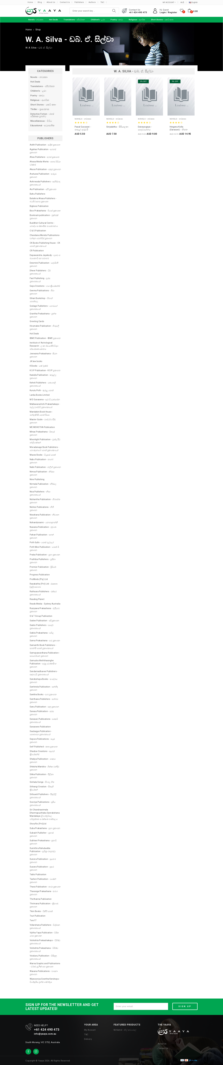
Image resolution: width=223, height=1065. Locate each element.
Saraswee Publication (40, 727)
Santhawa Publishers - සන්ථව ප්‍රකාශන (44, 700)
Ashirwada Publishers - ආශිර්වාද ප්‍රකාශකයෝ (45, 183)
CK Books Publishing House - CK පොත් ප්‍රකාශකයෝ (45, 244)
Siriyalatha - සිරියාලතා (117, 127)
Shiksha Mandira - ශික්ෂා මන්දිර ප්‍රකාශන (44, 768)
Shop (38, 29)
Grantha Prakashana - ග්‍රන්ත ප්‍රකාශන (43, 315)
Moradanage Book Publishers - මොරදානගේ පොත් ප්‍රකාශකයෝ (44, 448)
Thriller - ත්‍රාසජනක (39, 109)
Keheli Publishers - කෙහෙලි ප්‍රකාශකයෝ (43, 384)
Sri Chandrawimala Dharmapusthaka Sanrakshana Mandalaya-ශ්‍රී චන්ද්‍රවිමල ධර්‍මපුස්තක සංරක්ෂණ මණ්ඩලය (45, 814)
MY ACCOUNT (169, 2)
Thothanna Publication (41, 899)
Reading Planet (37, 599)
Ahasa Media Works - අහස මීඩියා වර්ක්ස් (45, 163)
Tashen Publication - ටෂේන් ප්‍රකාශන (43, 880)
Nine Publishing (37, 479)
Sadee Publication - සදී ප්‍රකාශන (44, 620)
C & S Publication (38, 230)
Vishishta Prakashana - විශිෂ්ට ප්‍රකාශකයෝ (44, 949)
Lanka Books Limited (40, 395)
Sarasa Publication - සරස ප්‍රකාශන (42, 713)
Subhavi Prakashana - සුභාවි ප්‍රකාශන (43, 842)
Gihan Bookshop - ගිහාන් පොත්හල (41, 300)
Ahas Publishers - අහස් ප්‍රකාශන (44, 157)
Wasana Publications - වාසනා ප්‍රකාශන (44, 972)
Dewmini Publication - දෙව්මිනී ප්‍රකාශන (44, 264)
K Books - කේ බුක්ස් (39, 366)
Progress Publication (40, 575)
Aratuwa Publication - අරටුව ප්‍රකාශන (43, 175)
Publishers (79, 2)
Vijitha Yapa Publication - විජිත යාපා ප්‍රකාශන (44, 934)
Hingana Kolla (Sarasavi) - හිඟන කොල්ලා (179, 128)
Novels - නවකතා (39, 77)
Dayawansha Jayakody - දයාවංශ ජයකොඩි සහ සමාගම (45, 256)
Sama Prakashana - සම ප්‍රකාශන (45, 640)
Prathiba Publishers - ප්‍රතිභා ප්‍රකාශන (43, 561)
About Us (51, 2)
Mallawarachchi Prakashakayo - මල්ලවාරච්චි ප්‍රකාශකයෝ (45, 405)
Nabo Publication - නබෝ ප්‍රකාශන (41, 461)
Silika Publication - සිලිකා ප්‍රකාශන (42, 776)
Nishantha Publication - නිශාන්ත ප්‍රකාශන (45, 501)
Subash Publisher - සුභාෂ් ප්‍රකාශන (41, 834)
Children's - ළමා (38, 91)
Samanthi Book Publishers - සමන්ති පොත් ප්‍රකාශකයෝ (43, 646)
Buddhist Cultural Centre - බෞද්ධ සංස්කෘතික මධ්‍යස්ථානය (44, 224)
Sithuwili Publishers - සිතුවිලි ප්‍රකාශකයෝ (43, 796)
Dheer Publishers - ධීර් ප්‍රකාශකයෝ (40, 272)
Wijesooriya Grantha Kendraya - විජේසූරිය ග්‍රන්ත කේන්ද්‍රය (45, 980)
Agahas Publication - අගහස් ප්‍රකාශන (43, 151)
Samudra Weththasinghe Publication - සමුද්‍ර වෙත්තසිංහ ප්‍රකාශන (43, 663)
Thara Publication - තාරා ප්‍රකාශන (45, 887)
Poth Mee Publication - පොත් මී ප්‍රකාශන (44, 548)
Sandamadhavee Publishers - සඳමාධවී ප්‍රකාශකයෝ (44, 673)
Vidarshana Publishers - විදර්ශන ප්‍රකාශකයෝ (45, 926)
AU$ (182, 2)
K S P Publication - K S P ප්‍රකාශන (45, 370)
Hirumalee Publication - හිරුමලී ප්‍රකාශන (44, 327)
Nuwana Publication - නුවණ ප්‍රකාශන (43, 528)
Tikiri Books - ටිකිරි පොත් (41, 911)
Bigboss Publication (39, 206)
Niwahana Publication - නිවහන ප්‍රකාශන (44, 516)
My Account (90, 1030)
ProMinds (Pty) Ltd (39, 579)
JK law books (36, 361)
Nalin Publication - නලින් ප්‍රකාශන (45, 467)
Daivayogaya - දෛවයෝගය (145, 128)
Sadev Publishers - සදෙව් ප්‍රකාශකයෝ (41, 626)
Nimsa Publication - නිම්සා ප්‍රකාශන (42, 473)
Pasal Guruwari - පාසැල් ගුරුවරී (83, 128)
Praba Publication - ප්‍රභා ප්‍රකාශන (45, 555)
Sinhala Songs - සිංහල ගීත (42, 782)
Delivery (88, 1039)
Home (30, 2)
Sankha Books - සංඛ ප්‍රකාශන (43, 694)
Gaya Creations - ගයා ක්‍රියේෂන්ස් (45, 286)
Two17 (33, 920)
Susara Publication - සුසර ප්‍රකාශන (42, 868)
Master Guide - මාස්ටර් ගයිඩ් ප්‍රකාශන (43, 421)
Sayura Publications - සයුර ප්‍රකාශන (42, 740)
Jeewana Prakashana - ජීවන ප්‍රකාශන (43, 355)
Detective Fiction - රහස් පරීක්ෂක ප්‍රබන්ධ (42, 115)
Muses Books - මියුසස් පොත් (43, 455)
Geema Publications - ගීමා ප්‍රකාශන (42, 292)
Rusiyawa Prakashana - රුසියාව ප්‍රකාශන (45, 610)
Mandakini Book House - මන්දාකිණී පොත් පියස (41, 413)
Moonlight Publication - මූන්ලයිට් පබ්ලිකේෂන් (45, 441)
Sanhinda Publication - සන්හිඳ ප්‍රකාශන (44, 688)
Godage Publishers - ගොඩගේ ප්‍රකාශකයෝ (44, 307)
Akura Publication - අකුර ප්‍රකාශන (45, 169)
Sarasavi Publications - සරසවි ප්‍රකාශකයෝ (44, 720)
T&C (102, 2)
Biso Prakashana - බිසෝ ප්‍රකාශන (45, 211)
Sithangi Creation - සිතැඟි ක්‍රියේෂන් (42, 788)
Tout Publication (37, 916)
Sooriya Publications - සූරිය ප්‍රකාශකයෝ (42, 803)
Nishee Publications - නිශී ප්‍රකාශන (42, 508)
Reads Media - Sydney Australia (45, 604)
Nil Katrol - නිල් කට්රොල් (125, 1030)
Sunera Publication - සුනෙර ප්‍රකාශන (43, 860)
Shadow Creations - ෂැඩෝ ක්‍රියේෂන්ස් (42, 752)
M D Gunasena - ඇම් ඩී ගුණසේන (45, 399)
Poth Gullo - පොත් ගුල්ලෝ (42, 542)
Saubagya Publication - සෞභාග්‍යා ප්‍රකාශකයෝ (41, 733)
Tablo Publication (38, 874)
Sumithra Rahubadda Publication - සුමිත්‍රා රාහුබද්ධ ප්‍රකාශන (43, 851)
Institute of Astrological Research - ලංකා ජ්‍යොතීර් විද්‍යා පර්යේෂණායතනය (44, 346)
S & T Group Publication (41, 616)
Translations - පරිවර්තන (42, 86)
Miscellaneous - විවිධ (41, 121)
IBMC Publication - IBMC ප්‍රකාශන (45, 338)
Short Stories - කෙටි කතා (43, 105)
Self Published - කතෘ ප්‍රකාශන (44, 747)
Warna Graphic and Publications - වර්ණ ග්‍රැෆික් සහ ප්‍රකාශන (45, 965)
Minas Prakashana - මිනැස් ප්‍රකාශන (42, 433)
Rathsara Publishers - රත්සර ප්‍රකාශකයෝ (43, 593)
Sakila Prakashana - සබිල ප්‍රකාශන (42, 634)
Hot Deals (35, 82)
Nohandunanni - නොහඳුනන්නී (44, 522)
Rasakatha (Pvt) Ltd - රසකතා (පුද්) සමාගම (44, 585)
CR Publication (37, 250)
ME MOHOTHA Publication (42, 427)
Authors (92, 2)
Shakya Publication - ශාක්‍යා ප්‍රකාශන (43, 760)
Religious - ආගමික (39, 100)
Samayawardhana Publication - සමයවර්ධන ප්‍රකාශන (45, 654)
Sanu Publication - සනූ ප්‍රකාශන (44, 707)
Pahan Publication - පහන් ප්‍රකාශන (42, 536)
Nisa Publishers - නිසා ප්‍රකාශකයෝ (40, 493)
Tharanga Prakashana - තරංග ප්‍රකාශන (44, 893)
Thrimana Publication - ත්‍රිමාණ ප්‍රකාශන (44, 905)
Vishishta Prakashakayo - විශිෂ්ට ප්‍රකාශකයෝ (45, 942)
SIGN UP (184, 1006)
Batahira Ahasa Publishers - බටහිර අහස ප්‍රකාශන (43, 200)
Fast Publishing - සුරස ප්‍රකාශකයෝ (40, 280)
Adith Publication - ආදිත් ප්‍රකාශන (45, 145)
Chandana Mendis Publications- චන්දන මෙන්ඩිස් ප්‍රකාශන (45, 236)
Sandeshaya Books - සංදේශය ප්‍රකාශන (43, 680)
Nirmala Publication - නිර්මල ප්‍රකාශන (43, 485)
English (193, 2)
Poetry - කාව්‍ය (37, 95)
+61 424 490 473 (138, 12)
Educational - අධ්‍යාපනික (42, 125)
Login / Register (168, 12)
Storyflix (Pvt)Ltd (38, 824)
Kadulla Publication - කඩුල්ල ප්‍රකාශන (43, 376)
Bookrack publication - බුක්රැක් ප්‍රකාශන (44, 217)
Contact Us (65, 2)
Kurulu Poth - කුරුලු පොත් (42, 390)
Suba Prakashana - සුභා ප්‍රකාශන (45, 828)
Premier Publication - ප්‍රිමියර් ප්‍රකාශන (43, 568)
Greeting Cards (37, 321)
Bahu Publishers (37, 194)
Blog (40, 2)
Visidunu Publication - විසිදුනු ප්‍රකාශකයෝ (43, 957)
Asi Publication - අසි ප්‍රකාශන (43, 189)
